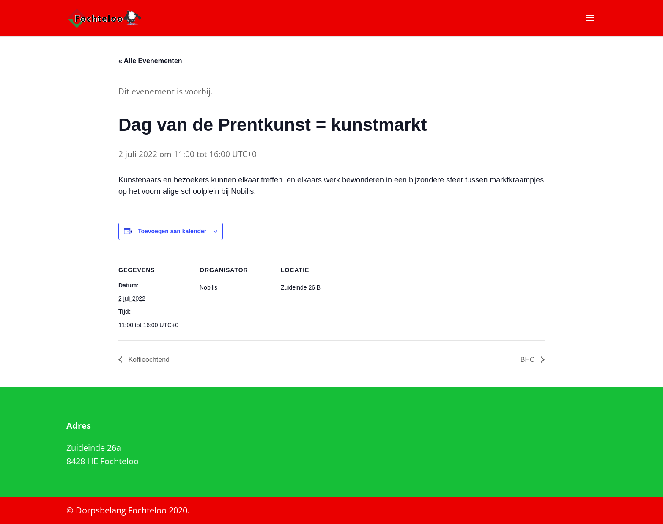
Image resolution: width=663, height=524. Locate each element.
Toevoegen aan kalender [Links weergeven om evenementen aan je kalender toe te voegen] (172, 231)
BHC (529, 359)
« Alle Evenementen (150, 60)
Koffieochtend (148, 359)
